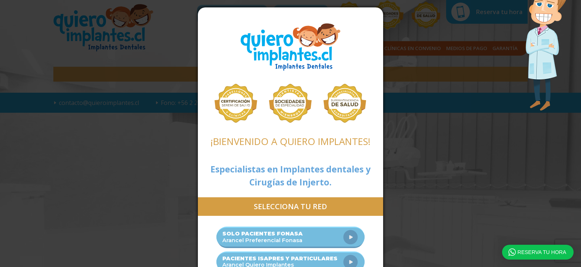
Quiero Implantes (290, 47)
